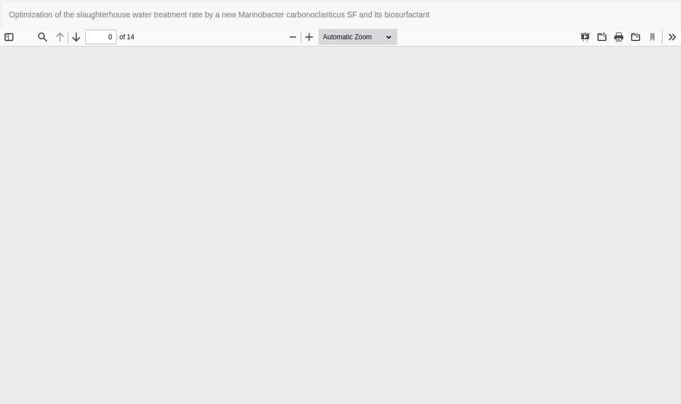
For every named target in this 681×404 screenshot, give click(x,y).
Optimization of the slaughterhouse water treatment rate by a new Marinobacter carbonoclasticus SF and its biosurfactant (219, 14)
